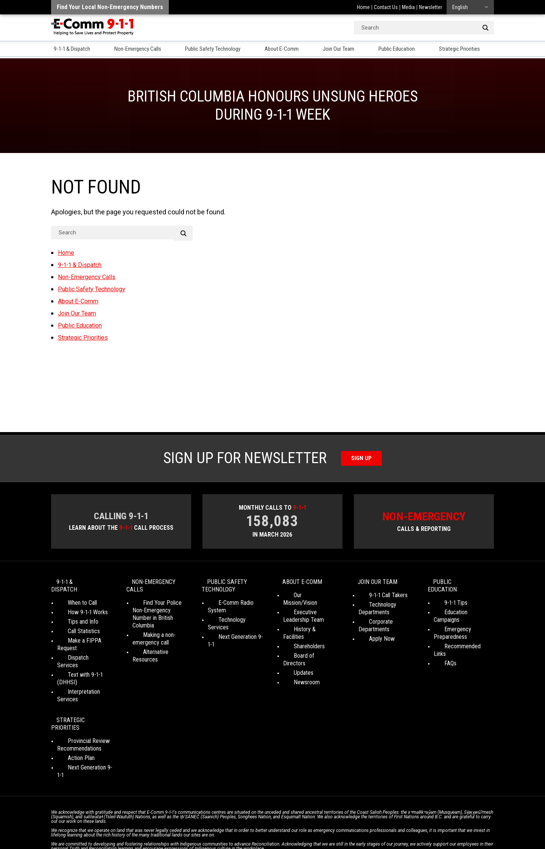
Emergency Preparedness (450, 620)
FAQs (440, 643)
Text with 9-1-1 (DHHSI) (85, 654)
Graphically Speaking (300, 830)
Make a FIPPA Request (84, 635)
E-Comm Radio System (235, 605)
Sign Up (361, 458)
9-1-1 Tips (445, 597)
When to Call (71, 597)
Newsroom (296, 662)
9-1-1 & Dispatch (71, 49)
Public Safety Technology (218, 49)
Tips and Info (72, 616)
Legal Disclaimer (344, 822)
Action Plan (70, 715)
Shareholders (298, 633)
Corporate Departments (386, 624)
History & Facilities (305, 624)
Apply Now (371, 633)
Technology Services (232, 614)
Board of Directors (305, 643)
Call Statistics (73, 626)
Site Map (378, 822)
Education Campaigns (459, 607)
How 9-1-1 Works (77, 607)
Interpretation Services (84, 664)
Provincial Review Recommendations (79, 701)
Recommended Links (459, 633)
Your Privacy (219, 822)
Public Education (405, 49)
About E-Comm (288, 49)
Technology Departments (373, 611)
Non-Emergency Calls (139, 49)
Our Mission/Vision (305, 597)
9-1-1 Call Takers (377, 597)
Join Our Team (346, 49)
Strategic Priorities (470, 49)
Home (363, 7)
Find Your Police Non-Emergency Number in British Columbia (158, 613)
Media (408, 7)
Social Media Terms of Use (270, 822)
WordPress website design (236, 830)
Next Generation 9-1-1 (233, 624)
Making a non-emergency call (150, 633)
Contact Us (386, 7)
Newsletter (430, 7)
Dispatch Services (78, 645)
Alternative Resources (158, 647)
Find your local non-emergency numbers (110, 7)
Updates (293, 652)
